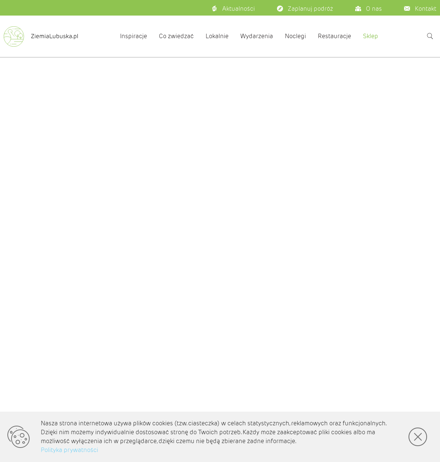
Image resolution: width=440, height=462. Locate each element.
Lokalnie (217, 36)
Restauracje (334, 36)
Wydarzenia (256, 36)
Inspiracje (133, 36)
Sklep (370, 36)
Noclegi (295, 36)
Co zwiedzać (176, 36)
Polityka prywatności (69, 450)
